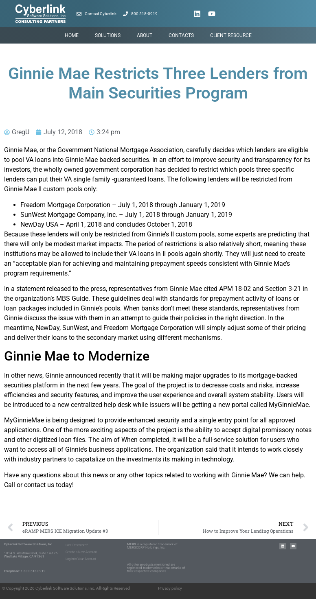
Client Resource (231, 35)
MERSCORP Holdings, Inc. (146, 547)
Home (72, 35)
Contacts (181, 35)
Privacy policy (170, 588)
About (144, 35)
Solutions (108, 35)
